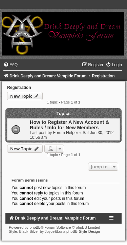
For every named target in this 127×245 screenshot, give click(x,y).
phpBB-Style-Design (83, 231)
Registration (19, 87)
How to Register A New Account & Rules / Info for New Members (69, 124)
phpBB (35, 227)
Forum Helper (65, 132)
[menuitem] (10, 64)
